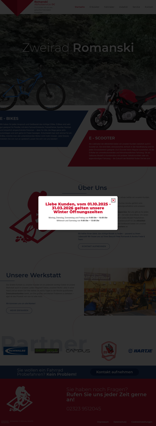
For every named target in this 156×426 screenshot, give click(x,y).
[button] (113, 200)
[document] (78, 213)
